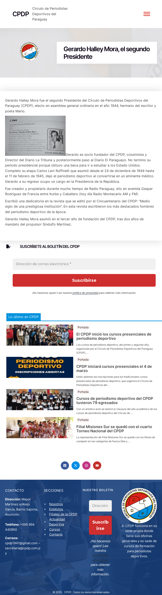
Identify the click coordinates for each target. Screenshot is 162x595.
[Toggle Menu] (146, 18)
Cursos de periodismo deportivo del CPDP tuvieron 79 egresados (114, 408)
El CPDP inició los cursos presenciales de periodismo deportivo (113, 343)
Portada (83, 334)
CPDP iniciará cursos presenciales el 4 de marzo (114, 375)
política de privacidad (85, 300)
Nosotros (57, 512)
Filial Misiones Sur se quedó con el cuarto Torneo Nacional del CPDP (114, 436)
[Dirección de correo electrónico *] (84, 271)
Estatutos (57, 517)
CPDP (67, 588)
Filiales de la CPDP (64, 522)
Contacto (56, 542)
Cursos (55, 537)
